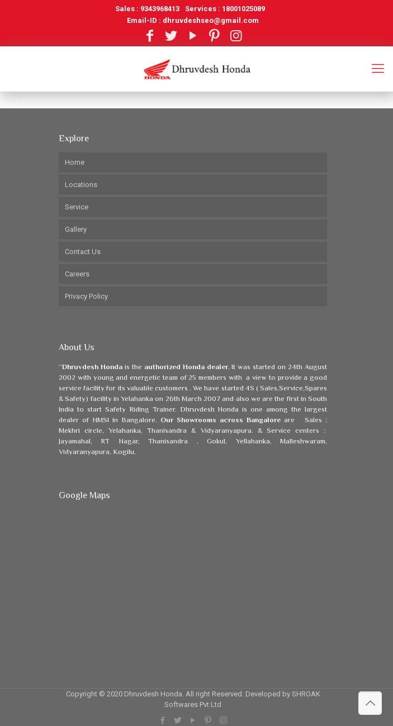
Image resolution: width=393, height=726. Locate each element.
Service (76, 207)
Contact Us (83, 251)
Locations (81, 184)
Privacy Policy (86, 296)
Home (74, 162)
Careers (77, 274)
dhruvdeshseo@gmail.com (211, 20)
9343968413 (159, 8)
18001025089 (243, 8)
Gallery (76, 229)
